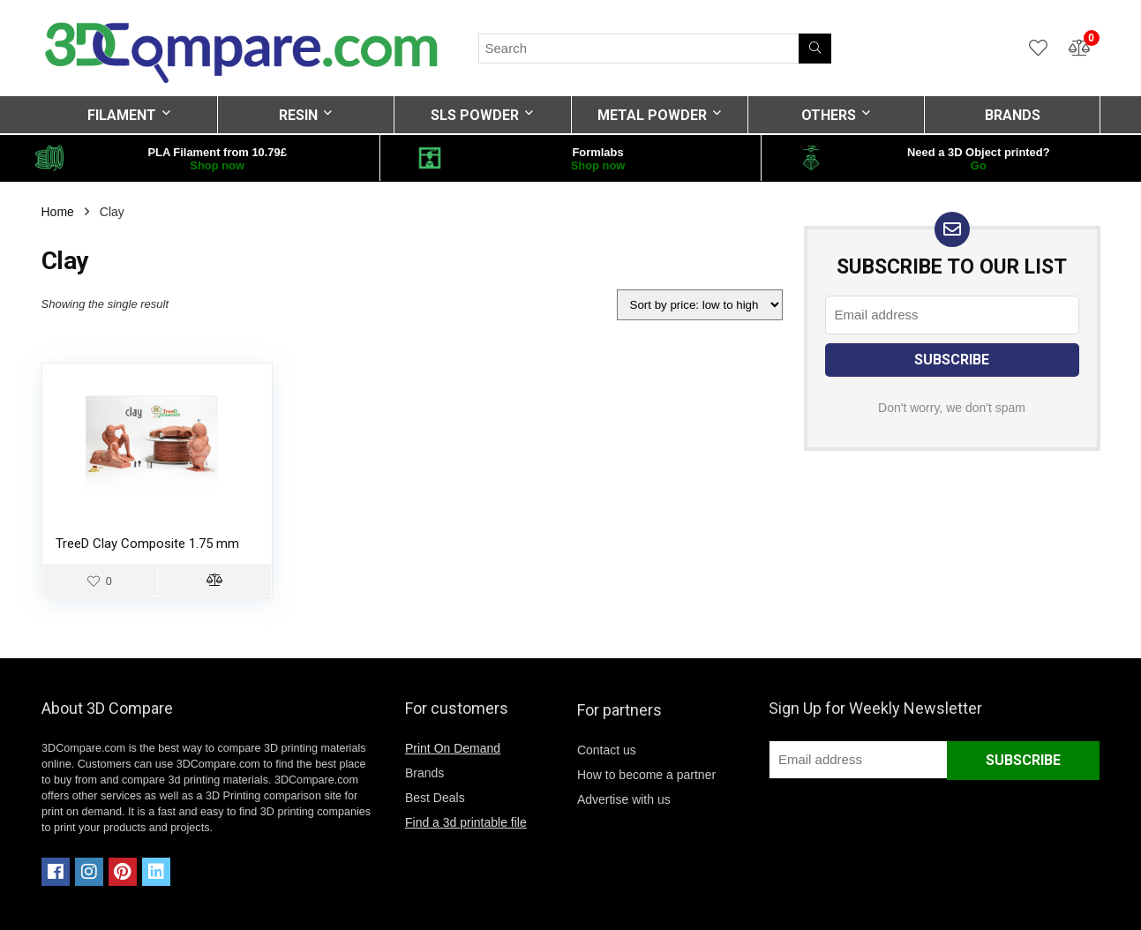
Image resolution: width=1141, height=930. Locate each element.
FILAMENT (121, 115)
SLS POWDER (475, 115)
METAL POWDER (652, 115)
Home (57, 212)
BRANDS (1012, 115)
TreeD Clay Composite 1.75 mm (147, 543)
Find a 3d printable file (466, 822)
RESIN (298, 115)
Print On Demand (452, 748)
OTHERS (828, 115)
